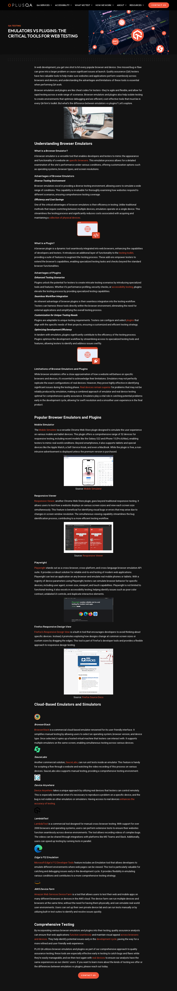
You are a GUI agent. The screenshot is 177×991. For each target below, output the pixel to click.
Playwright (39, 568)
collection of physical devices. (65, 218)
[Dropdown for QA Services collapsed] (51, 5)
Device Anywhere (43, 790)
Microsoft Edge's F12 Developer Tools (54, 862)
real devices (98, 958)
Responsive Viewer (93, 556)
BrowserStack (41, 730)
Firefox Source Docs (92, 697)
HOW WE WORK (103, 5)
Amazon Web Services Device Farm (53, 894)
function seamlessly (80, 935)
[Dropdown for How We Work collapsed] (113, 5)
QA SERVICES (43, 5)
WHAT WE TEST (82, 5)
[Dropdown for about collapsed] (126, 5)
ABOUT (120, 5)
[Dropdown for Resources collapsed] (143, 5)
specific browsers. (79, 160)
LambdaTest (41, 824)
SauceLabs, (72, 762)
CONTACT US (158, 5)
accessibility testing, (122, 287)
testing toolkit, (126, 253)
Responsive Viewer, (44, 501)
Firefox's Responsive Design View (52, 632)
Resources (136, 5)
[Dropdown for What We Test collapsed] (71, 5)
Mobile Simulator (48, 430)
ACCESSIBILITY (62, 5)
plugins (130, 320)
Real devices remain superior (95, 387)
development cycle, (107, 939)
